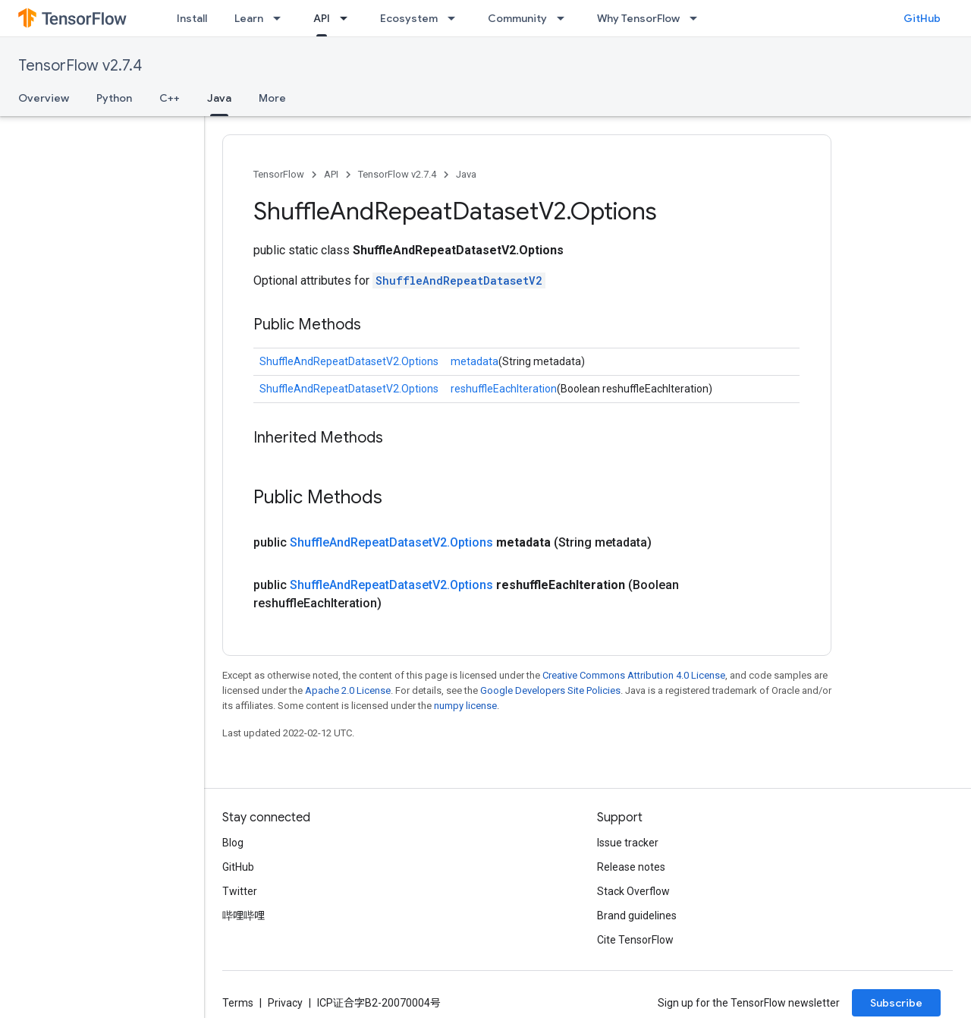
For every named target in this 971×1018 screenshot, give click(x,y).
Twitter (239, 891)
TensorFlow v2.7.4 (80, 65)
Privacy (285, 1003)
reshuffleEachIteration (504, 389)
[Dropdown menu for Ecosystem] (456, 18)
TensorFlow (278, 174)
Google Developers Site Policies (550, 690)
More (272, 98)
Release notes (631, 867)
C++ (169, 98)
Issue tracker (627, 843)
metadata (474, 361)
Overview (43, 98)
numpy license (465, 705)
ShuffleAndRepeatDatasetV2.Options (348, 361)
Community (517, 18)
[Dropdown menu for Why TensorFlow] (698, 18)
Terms (237, 1003)
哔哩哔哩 (243, 915)
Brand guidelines (637, 915)
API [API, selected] (321, 18)
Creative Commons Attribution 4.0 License (633, 675)
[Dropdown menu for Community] (565, 18)
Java (466, 174)
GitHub (922, 18)
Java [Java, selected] (219, 98)
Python (114, 98)
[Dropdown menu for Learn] (281, 18)
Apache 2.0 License (348, 690)
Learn (248, 18)
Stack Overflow (633, 891)
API (331, 174)
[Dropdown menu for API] (348, 18)
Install (192, 18)
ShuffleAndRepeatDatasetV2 (459, 280)
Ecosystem (409, 18)
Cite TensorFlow (635, 940)
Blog (233, 843)
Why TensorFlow (638, 18)
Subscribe (896, 1003)
